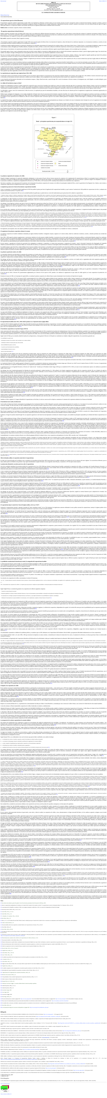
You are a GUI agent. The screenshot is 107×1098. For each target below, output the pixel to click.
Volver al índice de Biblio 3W (6, 1093)
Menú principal (3, 1)
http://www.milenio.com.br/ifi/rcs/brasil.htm (60, 1000)
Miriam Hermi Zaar (5, 15)
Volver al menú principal (5, 1083)
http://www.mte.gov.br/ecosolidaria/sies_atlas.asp (39, 1007)
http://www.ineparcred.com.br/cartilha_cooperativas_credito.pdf (13, 935)
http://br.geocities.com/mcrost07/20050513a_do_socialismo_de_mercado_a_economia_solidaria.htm (66, 1063)
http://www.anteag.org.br (48, 1014)
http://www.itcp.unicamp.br (61, 998)
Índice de (102, 1)
